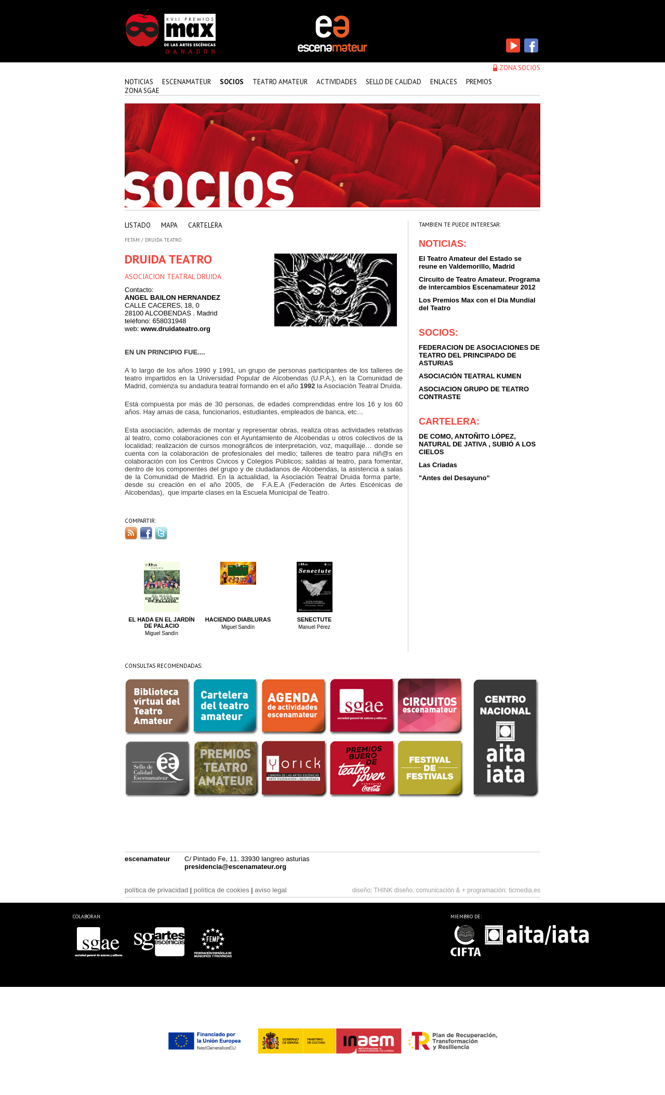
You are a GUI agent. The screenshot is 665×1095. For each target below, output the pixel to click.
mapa (169, 225)
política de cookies (221, 890)
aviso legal (270, 890)
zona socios (519, 67)
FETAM (132, 239)
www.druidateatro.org (175, 329)
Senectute (314, 619)
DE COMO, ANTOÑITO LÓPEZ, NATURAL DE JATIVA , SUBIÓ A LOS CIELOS (477, 444)
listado (138, 225)
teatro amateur (280, 81)
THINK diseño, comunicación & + (420, 890)
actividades (336, 81)
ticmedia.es (524, 890)
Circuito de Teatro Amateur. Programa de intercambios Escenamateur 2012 (479, 283)
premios (479, 81)
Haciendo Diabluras (238, 619)
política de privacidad (156, 890)
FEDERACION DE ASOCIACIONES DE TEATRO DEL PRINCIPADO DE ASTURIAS (479, 355)
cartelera (205, 225)
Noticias (139, 81)
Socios (232, 81)
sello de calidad (393, 81)
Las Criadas (438, 465)
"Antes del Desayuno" (454, 478)
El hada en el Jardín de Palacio (161, 622)
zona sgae (142, 90)
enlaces (443, 81)
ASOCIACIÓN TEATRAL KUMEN (470, 376)
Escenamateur (186, 81)
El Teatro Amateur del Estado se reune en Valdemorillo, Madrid (470, 262)
